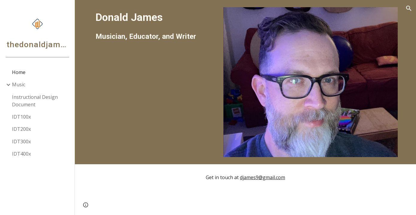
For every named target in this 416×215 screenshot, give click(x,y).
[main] (154, 25)
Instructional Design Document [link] (35, 101)
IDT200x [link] (21, 129)
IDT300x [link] (21, 141)
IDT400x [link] (21, 153)
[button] (409, 8)
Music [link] (18, 84)
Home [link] (18, 72)
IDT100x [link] (21, 116)
